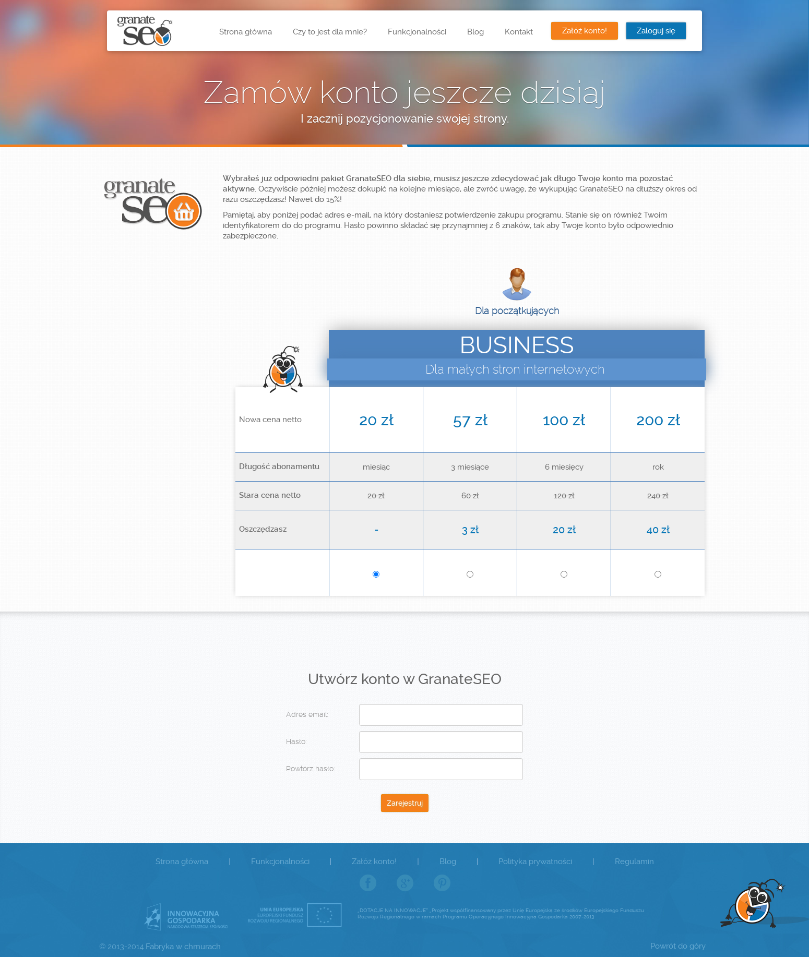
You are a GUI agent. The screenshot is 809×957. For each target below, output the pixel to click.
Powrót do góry (678, 946)
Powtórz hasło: (310, 768)
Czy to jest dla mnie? (330, 32)
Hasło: (296, 741)
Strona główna (245, 32)
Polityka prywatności (535, 861)
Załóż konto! (584, 30)
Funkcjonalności (417, 32)
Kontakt (519, 32)
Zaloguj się (656, 30)
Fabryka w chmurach (183, 946)
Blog (475, 32)
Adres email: (307, 714)
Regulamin (634, 861)
